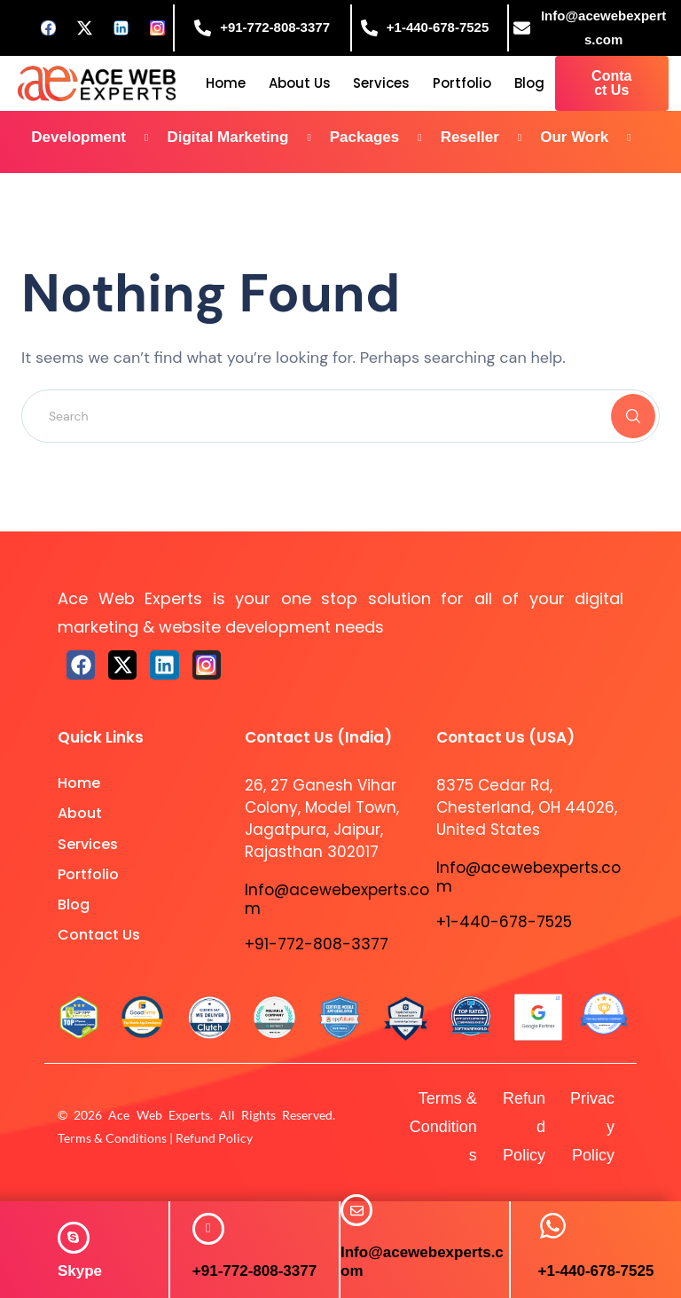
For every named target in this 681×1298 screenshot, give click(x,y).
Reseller (488, 138)
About (80, 813)
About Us (300, 83)
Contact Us (99, 934)
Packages (382, 138)
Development (96, 138)
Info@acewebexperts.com (337, 898)
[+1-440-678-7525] (553, 1225)
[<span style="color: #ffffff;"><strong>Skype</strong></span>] (74, 1238)
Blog (529, 83)
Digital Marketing (245, 138)
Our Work (592, 138)
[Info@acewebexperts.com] (356, 1210)
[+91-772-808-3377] (208, 1229)
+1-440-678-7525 (596, 1271)
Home (226, 83)
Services (381, 83)
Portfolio (462, 83)
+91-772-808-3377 (254, 1271)
